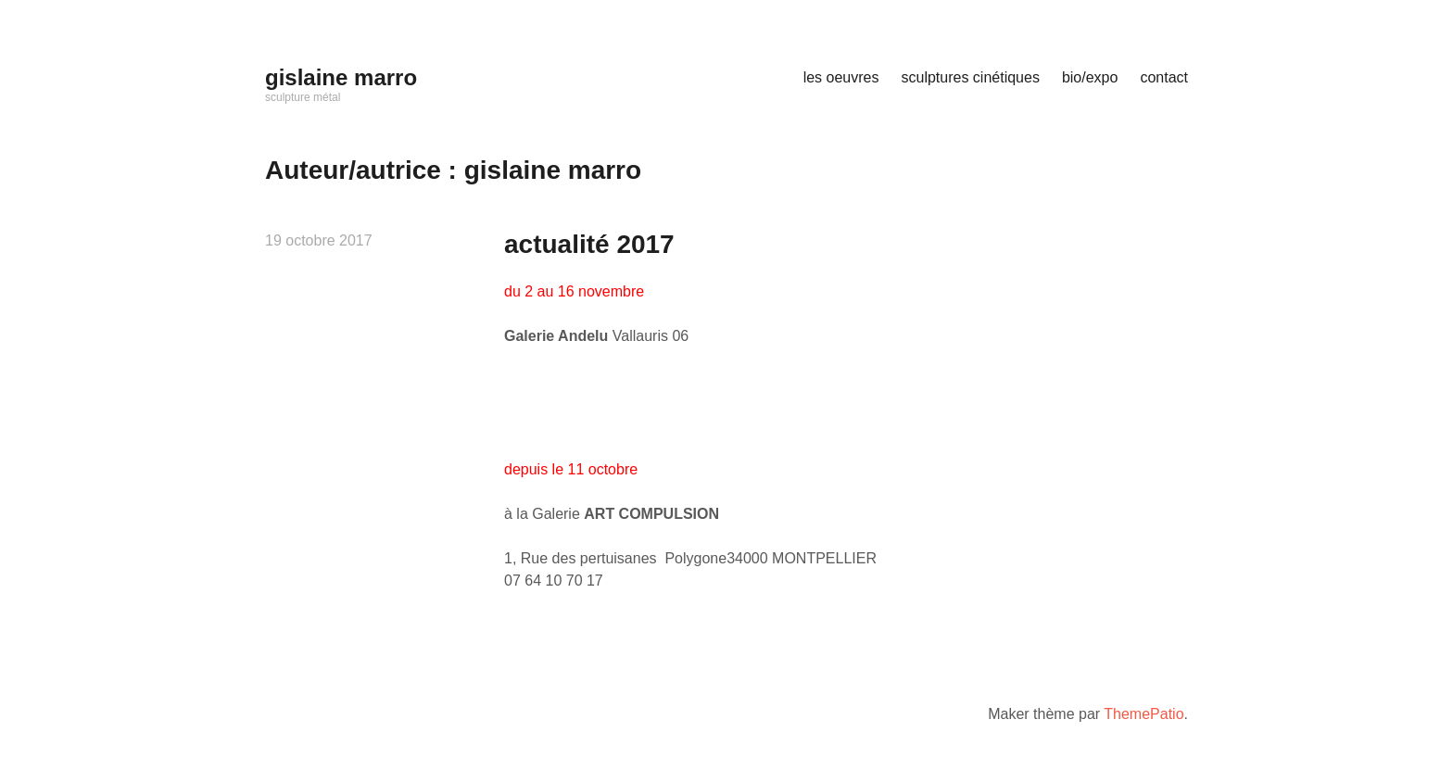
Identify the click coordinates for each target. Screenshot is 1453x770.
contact (1164, 77)
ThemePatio (1143, 714)
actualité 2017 (589, 244)
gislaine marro (341, 77)
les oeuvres (841, 77)
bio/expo (1090, 77)
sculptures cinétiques (970, 77)
